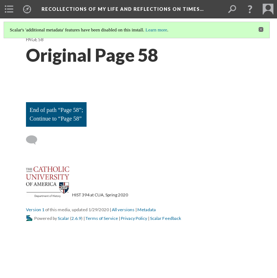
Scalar (63, 218)
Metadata (146, 209)
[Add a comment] (35, 140)
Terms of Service (101, 218)
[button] (250, 9)
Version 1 (35, 209)
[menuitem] (9, 9)
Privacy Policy (134, 218)
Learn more (156, 29)
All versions (123, 209)
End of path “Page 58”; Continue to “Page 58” (56, 114)
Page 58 (34, 39)
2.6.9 (76, 218)
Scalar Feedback (165, 218)
